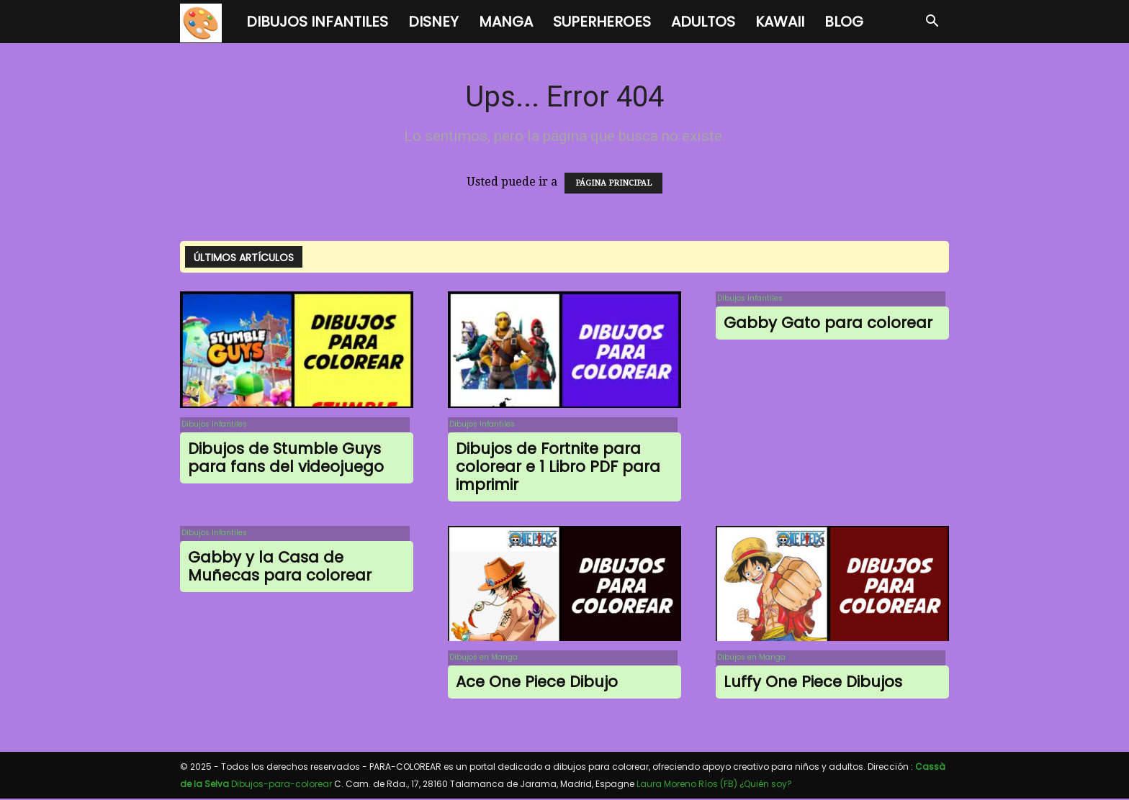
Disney (433, 22)
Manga (506, 22)
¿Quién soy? (765, 785)
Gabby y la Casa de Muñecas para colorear (280, 568)
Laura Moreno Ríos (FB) (687, 785)
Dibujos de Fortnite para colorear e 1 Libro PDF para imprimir (558, 468)
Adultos (703, 22)
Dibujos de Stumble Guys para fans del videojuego (286, 459)
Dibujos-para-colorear (281, 785)
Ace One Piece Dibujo (537, 683)
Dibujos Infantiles (317, 22)
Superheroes (602, 22)
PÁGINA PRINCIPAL (613, 183)
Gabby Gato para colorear (828, 324)
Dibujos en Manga (482, 658)
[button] (931, 22)
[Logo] (208, 22)
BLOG (843, 22)
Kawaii (779, 22)
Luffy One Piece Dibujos (813, 683)
